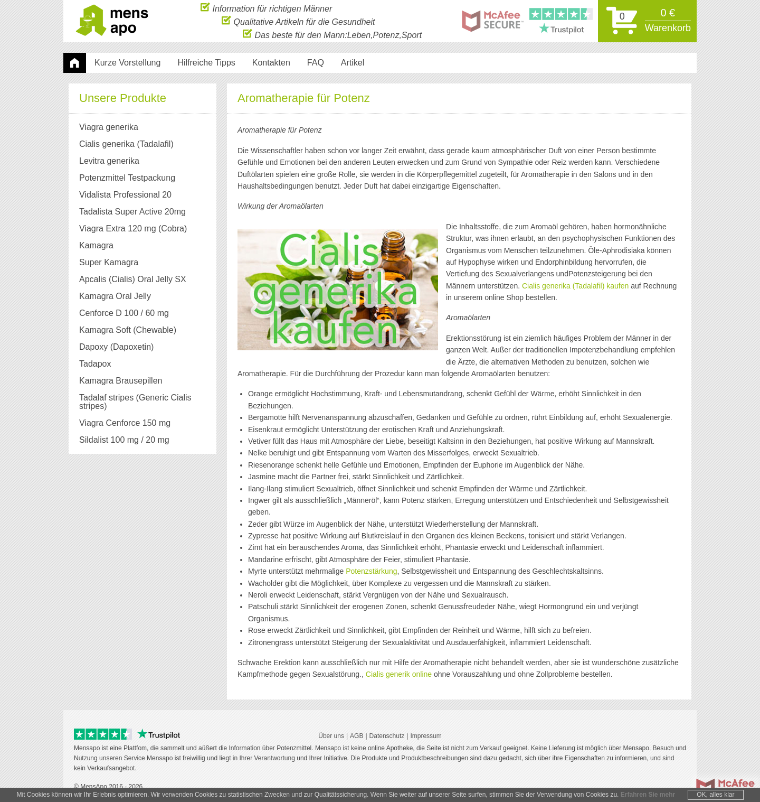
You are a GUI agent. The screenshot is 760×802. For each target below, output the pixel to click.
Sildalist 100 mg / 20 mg (124, 439)
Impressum (425, 736)
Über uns (331, 736)
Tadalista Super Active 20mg (132, 211)
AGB (356, 736)
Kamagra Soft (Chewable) (127, 329)
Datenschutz (387, 736)
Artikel (352, 62)
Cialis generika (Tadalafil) (126, 143)
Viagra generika (108, 127)
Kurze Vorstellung (127, 62)
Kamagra (96, 245)
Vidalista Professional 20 (125, 194)
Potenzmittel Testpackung (127, 177)
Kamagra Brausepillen (120, 380)
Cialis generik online (399, 674)
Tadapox (95, 363)
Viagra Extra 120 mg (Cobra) (133, 228)
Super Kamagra (108, 262)
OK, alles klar (715, 794)
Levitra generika (109, 160)
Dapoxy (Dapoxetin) (116, 346)
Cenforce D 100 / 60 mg (124, 313)
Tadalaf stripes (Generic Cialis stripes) (135, 402)
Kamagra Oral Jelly (115, 296)
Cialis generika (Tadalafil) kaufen (575, 286)
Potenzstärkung (371, 571)
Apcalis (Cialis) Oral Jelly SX (132, 279)
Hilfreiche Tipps (206, 62)
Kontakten (271, 62)
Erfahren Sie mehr (648, 794)
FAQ (315, 62)
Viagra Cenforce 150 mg (124, 422)
